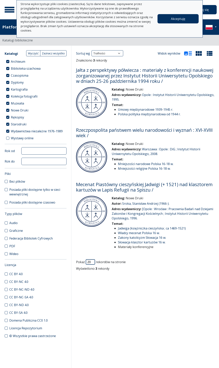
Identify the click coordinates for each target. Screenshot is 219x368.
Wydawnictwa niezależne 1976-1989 (37, 131)
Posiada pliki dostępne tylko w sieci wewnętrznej (34, 191)
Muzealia (17, 103)
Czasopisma (19, 75)
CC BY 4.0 (16, 274)
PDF (12, 246)
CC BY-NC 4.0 (18, 282)
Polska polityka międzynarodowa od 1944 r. (149, 114)
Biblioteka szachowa (26, 68)
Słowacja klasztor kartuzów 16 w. (141, 242)
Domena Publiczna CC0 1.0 (28, 320)
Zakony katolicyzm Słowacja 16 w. (142, 237)
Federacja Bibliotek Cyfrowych (31, 238)
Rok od (10, 151)
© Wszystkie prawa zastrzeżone (32, 336)
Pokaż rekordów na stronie (101, 262)
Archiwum (18, 61)
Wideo (13, 254)
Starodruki (18, 124)
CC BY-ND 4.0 (19, 305)
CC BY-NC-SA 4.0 (21, 297)
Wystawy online (22, 138)
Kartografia (19, 89)
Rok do (10, 161)
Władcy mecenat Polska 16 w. (139, 233)
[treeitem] (36, 61)
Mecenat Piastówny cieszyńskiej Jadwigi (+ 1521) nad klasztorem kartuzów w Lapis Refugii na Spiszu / (144, 187)
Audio (13, 223)
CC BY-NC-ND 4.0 (21, 289)
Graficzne (16, 231)
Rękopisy (17, 117)
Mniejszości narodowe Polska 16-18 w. (145, 164)
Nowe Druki (19, 110)
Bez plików (17, 181)
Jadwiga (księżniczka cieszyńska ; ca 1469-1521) (152, 228)
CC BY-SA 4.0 (18, 313)
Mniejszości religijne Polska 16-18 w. (144, 168)
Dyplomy (17, 82)
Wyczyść (33, 53)
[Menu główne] (9, 10)
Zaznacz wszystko (53, 53)
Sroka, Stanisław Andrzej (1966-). (145, 203)
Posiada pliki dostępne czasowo (32, 202)
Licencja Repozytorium (25, 328)
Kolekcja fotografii (24, 96)
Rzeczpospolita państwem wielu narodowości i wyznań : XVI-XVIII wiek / (144, 133)
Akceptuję (178, 19)
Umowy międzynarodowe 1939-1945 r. (145, 109)
